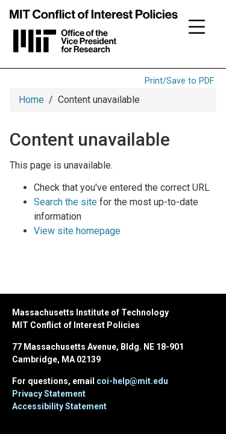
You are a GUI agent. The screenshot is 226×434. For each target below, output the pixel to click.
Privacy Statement (49, 393)
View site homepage (77, 231)
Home (31, 99)
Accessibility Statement (59, 406)
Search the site (65, 202)
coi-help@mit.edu (132, 381)
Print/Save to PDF (179, 81)
